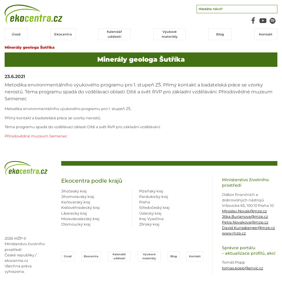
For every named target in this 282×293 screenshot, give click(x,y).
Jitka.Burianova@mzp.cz (245, 216)
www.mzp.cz (234, 233)
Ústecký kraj (150, 213)
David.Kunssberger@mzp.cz (248, 228)
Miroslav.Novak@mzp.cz (244, 211)
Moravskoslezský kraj (80, 219)
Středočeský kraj (154, 207)
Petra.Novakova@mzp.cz (245, 222)
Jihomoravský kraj (77, 196)
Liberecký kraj (74, 213)
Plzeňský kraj (151, 191)
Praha (144, 202)
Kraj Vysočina (151, 219)
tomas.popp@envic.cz (242, 268)
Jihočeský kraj (74, 191)
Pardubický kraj (153, 196)
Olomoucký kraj (76, 224)
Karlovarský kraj (75, 202)
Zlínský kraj (149, 224)
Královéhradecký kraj (80, 207)
